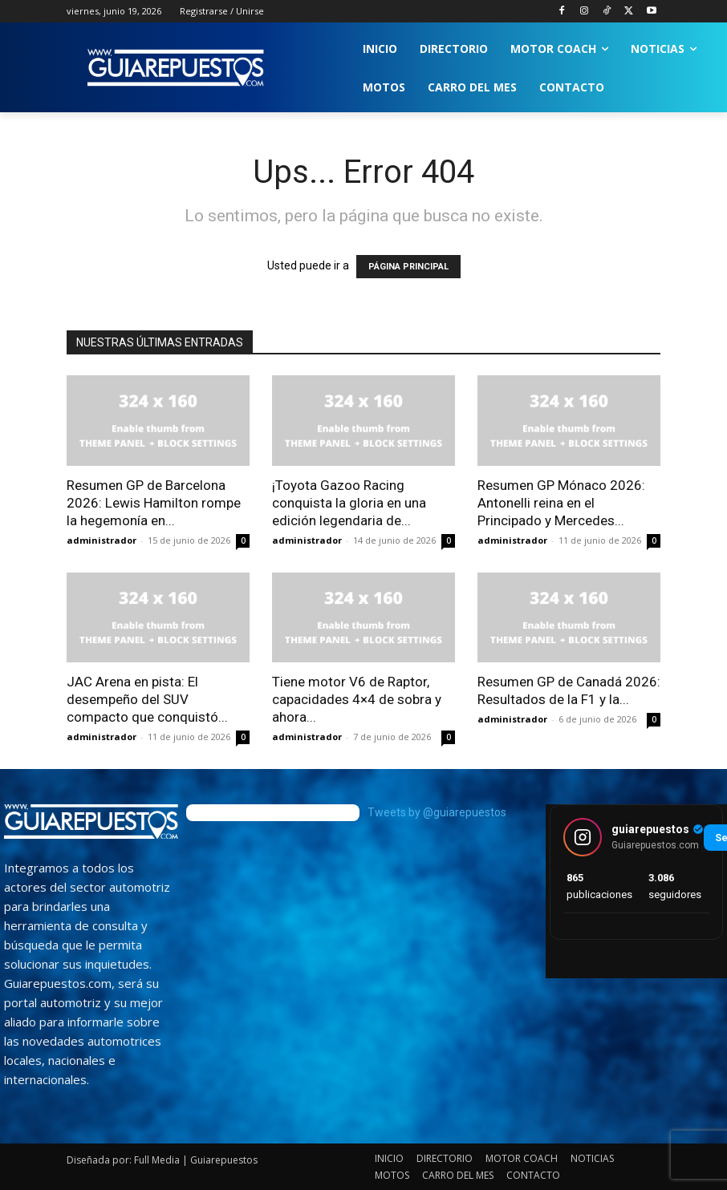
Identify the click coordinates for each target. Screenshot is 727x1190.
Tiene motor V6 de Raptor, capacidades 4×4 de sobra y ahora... (356, 699)
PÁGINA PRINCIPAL (408, 266)
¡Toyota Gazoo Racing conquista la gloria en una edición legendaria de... (349, 502)
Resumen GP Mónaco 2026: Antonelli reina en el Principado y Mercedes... (561, 502)
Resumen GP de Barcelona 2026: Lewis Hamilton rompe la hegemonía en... (154, 502)
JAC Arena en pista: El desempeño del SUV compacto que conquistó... (147, 699)
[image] (91, 821)
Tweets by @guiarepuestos (437, 812)
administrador (101, 540)
